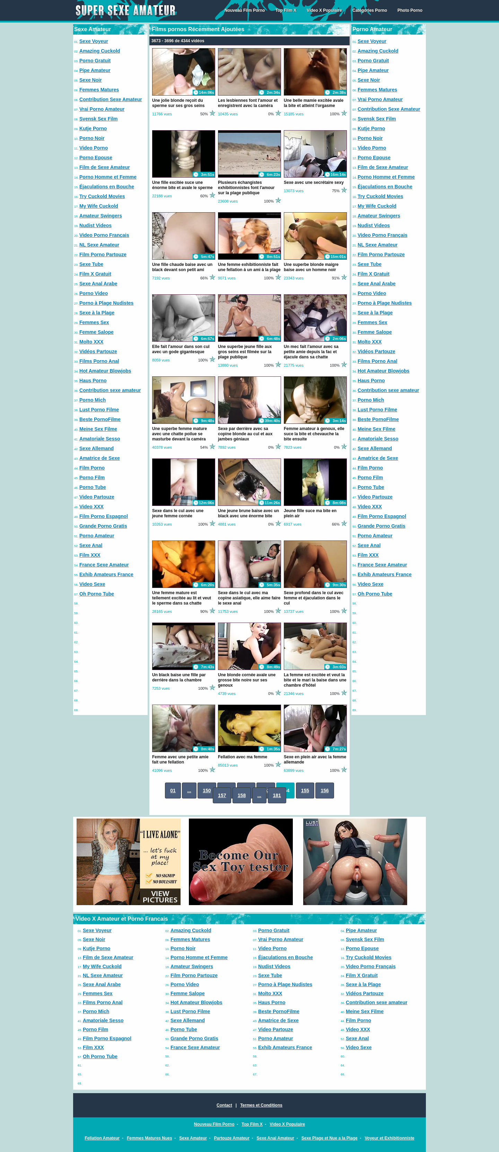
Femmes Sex (94, 322)
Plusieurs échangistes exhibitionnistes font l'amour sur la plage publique (246, 187)
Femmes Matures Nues (149, 1138)
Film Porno (92, 468)
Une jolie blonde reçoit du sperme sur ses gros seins (178, 103)
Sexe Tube (91, 264)
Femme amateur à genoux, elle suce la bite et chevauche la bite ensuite (314, 433)
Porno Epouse (95, 157)
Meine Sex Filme (98, 429)
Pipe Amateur (95, 70)
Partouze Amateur (232, 1138)
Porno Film (92, 477)
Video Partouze (96, 497)
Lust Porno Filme (99, 409)
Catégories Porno (369, 10)
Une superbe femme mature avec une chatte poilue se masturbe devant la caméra (179, 433)
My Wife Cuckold (98, 206)
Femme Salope (96, 332)
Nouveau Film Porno (245, 10)
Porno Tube (92, 487)
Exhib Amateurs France (106, 574)
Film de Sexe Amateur (104, 167)
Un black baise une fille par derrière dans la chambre (179, 677)
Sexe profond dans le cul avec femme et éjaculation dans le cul (313, 598)
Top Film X (285, 10)
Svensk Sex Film (98, 119)
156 (325, 790)
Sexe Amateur (193, 1138)
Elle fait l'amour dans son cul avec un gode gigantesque (181, 349)
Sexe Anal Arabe (98, 283)
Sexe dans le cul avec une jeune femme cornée (177, 513)
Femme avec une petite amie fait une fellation (180, 759)
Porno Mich (92, 400)
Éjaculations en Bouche (106, 186)
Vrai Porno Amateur (101, 109)
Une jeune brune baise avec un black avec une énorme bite (248, 513)
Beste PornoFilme (100, 419)
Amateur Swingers (100, 215)
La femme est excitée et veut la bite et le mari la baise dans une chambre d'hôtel (315, 680)
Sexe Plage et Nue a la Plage (329, 1138)
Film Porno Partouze (102, 254)
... (189, 790)
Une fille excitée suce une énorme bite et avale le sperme (182, 185)
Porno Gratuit (95, 60)
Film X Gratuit (95, 274)
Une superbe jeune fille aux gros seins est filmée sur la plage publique (245, 351)
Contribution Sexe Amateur (110, 99)
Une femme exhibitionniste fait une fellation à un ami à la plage (249, 267)
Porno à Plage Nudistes (106, 303)
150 (207, 790)
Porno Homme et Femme (108, 177)
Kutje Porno (93, 128)
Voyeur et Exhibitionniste (389, 1138)
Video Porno (93, 148)
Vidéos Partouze (98, 351)
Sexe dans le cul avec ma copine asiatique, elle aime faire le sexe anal (249, 598)
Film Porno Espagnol (103, 516)
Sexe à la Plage (96, 312)
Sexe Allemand (96, 448)
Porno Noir (91, 138)
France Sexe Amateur (104, 565)
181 (277, 795)
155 (305, 790)
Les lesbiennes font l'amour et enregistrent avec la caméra (248, 103)
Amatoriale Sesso (99, 438)
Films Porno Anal (99, 361)
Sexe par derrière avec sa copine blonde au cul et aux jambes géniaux (245, 433)
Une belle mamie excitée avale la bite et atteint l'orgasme (313, 103)
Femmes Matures (99, 89)
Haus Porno (93, 380)
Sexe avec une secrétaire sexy (314, 182)
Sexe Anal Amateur (276, 1138)
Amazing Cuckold (99, 51)
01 (173, 790)
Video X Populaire (324, 10)
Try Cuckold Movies (102, 196)
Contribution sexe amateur (110, 390)
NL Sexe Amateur (99, 245)
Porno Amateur (96, 535)
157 (222, 795)
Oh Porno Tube (96, 594)
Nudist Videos (95, 225)
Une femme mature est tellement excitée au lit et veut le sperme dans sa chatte (181, 598)
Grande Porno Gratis (103, 526)
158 (242, 795)
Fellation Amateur (102, 1138)
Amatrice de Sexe (99, 458)
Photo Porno (409, 10)
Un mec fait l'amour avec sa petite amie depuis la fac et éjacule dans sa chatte (311, 351)
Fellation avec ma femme (242, 756)
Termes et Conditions (261, 1105)
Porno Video (93, 293)
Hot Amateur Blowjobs (105, 371)
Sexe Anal (90, 545)
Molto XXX (91, 342)
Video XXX (91, 506)
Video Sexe (92, 584)
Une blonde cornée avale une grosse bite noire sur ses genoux (246, 680)
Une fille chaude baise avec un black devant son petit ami (182, 267)
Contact (224, 1105)
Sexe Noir (90, 80)
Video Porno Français (104, 235)
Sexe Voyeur (93, 41)
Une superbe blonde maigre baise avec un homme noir (311, 267)
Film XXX (89, 555)
